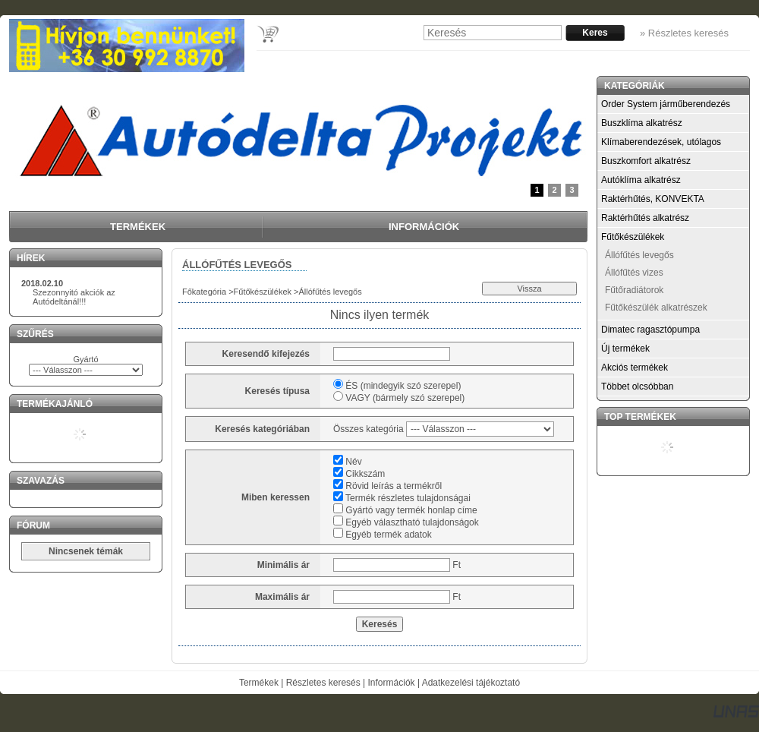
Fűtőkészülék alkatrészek (656, 307)
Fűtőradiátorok (634, 290)
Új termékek (625, 348)
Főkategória (204, 291)
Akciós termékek (634, 367)
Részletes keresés (323, 682)
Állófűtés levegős (639, 255)
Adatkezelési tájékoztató (471, 682)
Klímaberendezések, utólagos (661, 142)
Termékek (259, 682)
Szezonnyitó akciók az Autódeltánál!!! (74, 297)
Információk (391, 682)
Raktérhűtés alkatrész (645, 218)
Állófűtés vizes (634, 272)
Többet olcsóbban (637, 386)
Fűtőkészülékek (262, 291)
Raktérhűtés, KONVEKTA (652, 199)
